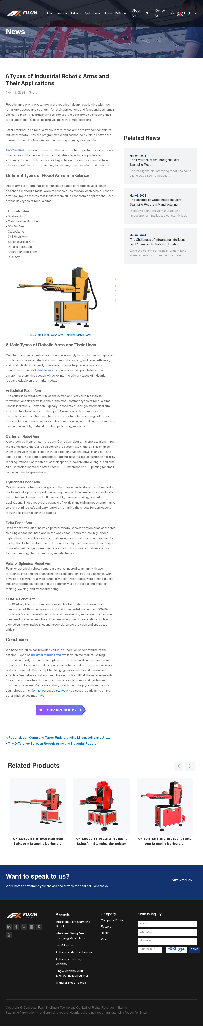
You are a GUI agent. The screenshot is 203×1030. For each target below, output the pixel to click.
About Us (136, 12)
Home (49, 12)
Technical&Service (115, 12)
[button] (175, 767)
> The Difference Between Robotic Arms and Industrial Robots (54, 743)
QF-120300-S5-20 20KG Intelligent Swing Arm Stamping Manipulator (101, 845)
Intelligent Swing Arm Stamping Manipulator (70, 940)
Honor (105, 936)
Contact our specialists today (51, 690)
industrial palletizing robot (85, 1016)
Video (105, 943)
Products (61, 12)
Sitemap (123, 1011)
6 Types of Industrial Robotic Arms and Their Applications (76, 51)
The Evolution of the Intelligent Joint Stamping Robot (154, 163)
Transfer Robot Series (71, 986)
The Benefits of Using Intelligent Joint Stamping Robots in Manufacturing (155, 203)
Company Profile (112, 924)
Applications (92, 12)
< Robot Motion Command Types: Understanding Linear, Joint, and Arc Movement (60, 738)
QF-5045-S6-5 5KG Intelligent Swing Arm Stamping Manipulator (165, 845)
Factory (106, 930)
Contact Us (160, 12)
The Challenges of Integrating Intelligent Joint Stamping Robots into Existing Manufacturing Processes (157, 243)
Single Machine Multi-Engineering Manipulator (72, 977)
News (149, 12)
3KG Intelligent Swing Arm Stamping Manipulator (60, 335)
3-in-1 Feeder (65, 949)
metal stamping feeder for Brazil (125, 1016)
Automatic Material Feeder (74, 956)
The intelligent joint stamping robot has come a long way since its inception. (160, 174)
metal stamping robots (52, 1016)
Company (108, 917)
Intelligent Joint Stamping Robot (73, 928)
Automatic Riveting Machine (69, 966)
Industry (76, 12)
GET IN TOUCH (179, 884)
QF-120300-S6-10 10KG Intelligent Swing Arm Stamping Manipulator (38, 845)
